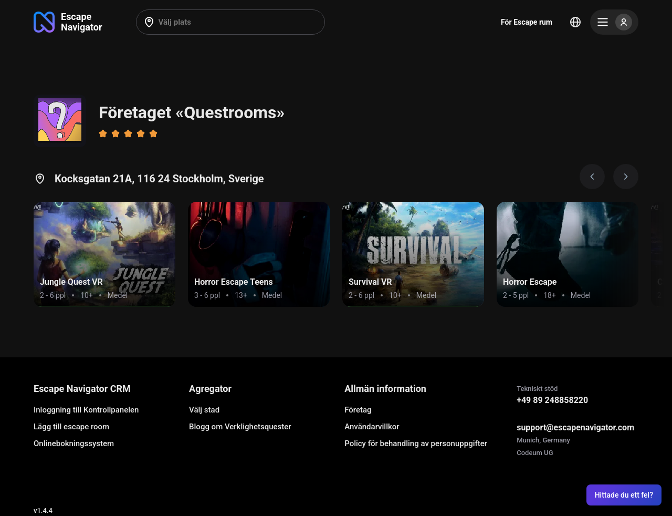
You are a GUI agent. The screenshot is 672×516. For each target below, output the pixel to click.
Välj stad (204, 410)
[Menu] (614, 22)
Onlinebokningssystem (74, 443)
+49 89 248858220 (552, 400)
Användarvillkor (371, 426)
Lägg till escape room (71, 426)
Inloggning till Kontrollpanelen (86, 410)
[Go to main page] (68, 22)
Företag (357, 410)
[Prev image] (592, 176)
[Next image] (625, 176)
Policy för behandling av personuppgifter (415, 443)
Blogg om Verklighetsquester (240, 426)
